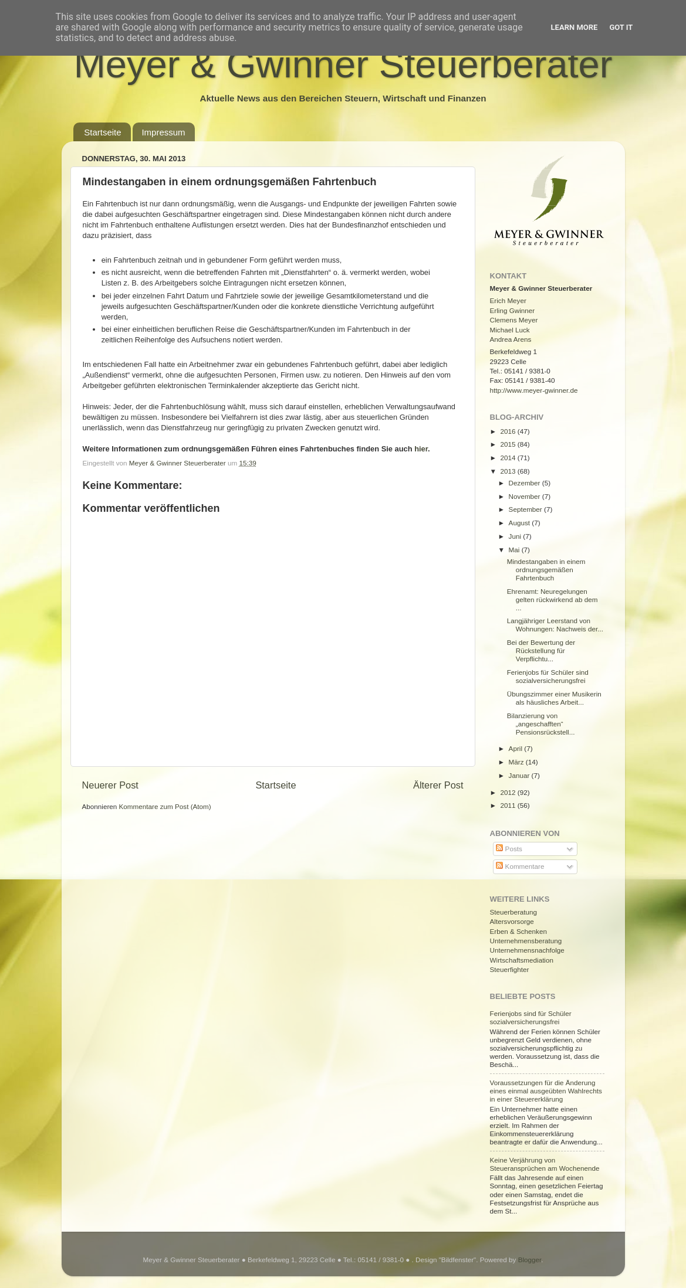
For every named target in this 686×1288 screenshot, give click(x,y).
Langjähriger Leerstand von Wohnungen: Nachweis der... (555, 625)
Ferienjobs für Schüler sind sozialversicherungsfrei (548, 676)
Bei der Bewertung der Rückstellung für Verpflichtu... (541, 650)
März (517, 762)
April (517, 748)
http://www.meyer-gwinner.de (534, 390)
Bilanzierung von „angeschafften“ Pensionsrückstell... (541, 724)
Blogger (530, 1259)
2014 (509, 457)
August (520, 522)
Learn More (574, 27)
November (525, 496)
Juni (516, 536)
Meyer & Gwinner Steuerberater (343, 64)
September (526, 509)
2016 (509, 431)
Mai (515, 549)
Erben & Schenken (518, 931)
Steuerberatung (514, 912)
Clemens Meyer (514, 320)
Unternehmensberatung (526, 940)
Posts (509, 848)
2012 (509, 792)
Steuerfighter (509, 969)
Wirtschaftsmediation (521, 960)
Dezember (525, 483)
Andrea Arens (511, 339)
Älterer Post (438, 785)
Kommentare (520, 866)
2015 (509, 444)
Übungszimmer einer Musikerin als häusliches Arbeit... (554, 698)
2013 (509, 471)
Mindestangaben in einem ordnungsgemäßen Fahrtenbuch (546, 570)
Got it (621, 27)
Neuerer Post (110, 785)
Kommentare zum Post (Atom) (165, 806)
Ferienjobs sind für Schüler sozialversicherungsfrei (531, 1017)
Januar (520, 775)
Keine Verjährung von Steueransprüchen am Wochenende (545, 1164)
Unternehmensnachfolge (527, 950)
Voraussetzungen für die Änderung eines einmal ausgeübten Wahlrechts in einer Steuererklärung (546, 1091)
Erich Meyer (508, 300)
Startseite (102, 132)
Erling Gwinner (512, 310)
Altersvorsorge (512, 921)
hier (421, 448)
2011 (509, 805)
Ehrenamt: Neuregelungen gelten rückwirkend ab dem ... (552, 599)
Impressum (163, 132)
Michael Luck (510, 330)
